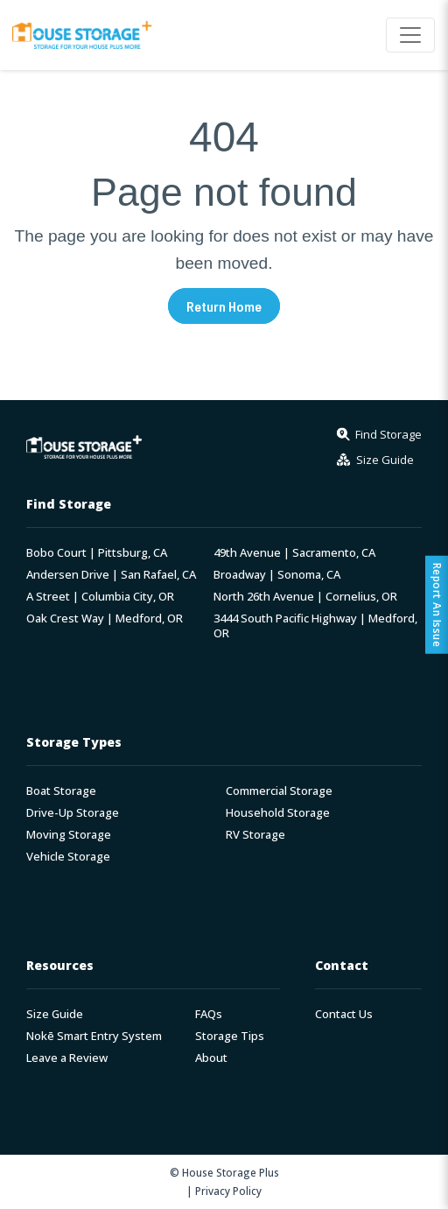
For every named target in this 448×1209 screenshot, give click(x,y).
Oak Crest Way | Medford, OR (104, 618)
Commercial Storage (279, 791)
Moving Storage (68, 834)
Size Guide (54, 1014)
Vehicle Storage (68, 856)
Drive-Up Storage (72, 812)
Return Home (224, 306)
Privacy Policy (228, 1191)
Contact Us (344, 1014)
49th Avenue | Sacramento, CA (294, 552)
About (211, 1058)
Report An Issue (437, 604)
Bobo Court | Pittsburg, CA (96, 552)
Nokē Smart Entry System (94, 1036)
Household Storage (278, 812)
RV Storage (255, 834)
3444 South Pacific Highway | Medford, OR (315, 626)
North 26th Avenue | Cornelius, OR (305, 596)
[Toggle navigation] (410, 35)
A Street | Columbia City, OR (100, 596)
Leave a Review (67, 1058)
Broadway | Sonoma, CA (277, 574)
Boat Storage (61, 791)
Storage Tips (229, 1036)
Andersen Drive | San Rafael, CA (111, 574)
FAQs (208, 1014)
